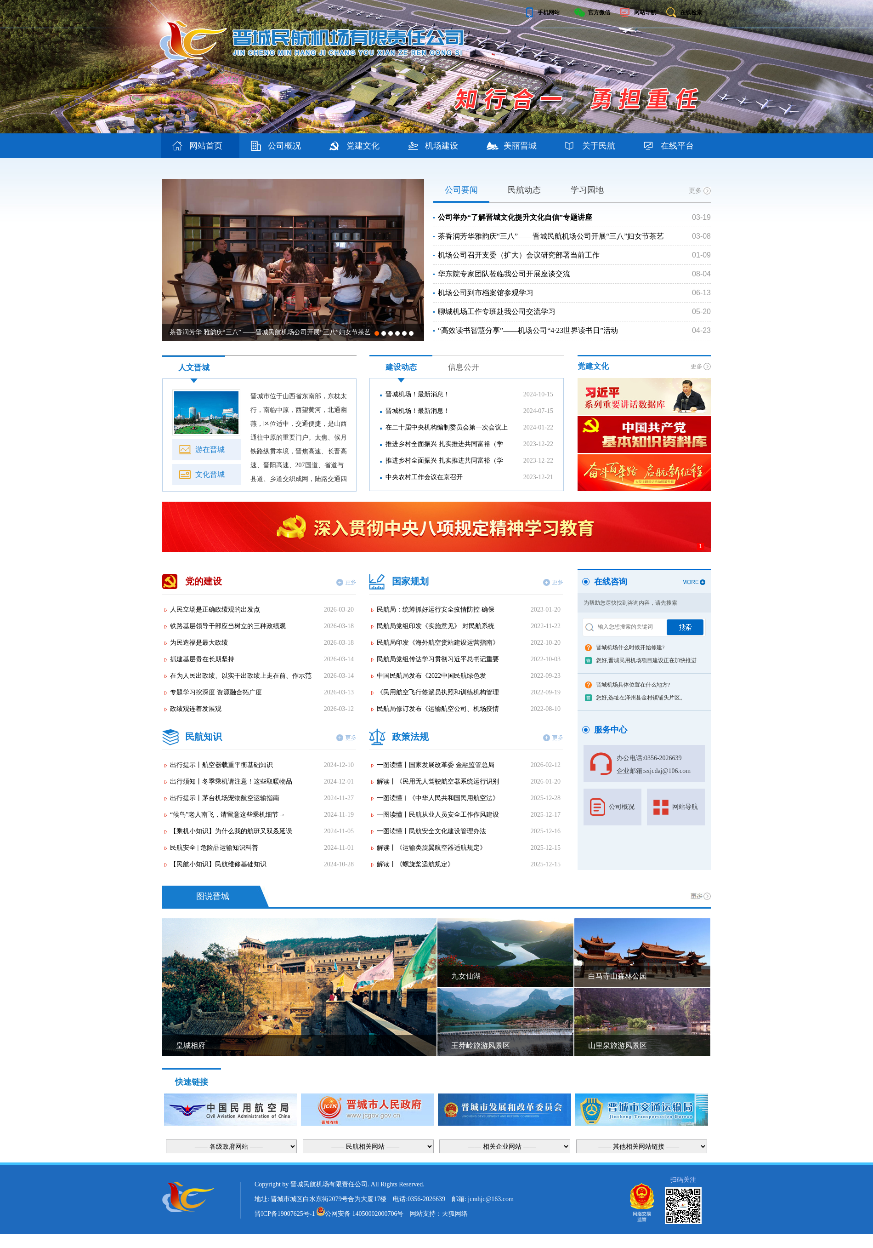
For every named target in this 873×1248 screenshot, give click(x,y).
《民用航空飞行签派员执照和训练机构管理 (438, 692)
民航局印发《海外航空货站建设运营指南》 (438, 642)
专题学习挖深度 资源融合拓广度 (216, 692)
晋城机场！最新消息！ (417, 394)
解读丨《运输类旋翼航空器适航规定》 (431, 847)
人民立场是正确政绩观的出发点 (215, 609)
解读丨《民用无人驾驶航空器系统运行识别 (438, 781)
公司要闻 (461, 190)
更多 (695, 190)
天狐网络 (455, 1213)
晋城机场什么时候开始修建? (630, 647)
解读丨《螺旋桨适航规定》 (415, 864)
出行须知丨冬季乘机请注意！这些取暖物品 (231, 781)
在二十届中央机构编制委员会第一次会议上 (446, 427)
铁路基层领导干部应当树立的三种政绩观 (228, 626)
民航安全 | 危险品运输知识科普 (214, 847)
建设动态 (401, 367)
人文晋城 (194, 367)
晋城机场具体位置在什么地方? (633, 684)
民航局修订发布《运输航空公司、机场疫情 (438, 708)
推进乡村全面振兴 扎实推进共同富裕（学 (444, 444)
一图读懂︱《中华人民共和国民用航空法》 (438, 798)
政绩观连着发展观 (195, 708)
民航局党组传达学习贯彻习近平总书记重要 (438, 659)
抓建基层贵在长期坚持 (202, 659)
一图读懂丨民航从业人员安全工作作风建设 (438, 814)
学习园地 (587, 190)
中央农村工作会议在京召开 (424, 477)
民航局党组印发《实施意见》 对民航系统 (435, 626)
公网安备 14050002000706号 (364, 1213)
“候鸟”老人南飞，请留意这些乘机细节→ (227, 814)
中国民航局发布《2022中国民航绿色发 (431, 675)
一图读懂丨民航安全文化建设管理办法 (431, 831)
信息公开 (463, 367)
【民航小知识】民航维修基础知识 (218, 864)
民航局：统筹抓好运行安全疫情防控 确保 (435, 609)
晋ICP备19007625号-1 (285, 1213)
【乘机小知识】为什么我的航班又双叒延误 (231, 831)
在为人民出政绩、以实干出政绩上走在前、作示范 (241, 675)
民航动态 (524, 190)
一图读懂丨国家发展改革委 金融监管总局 (435, 764)
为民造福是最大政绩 (199, 642)
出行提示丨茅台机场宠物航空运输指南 (224, 798)
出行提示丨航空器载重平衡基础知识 (221, 764)
